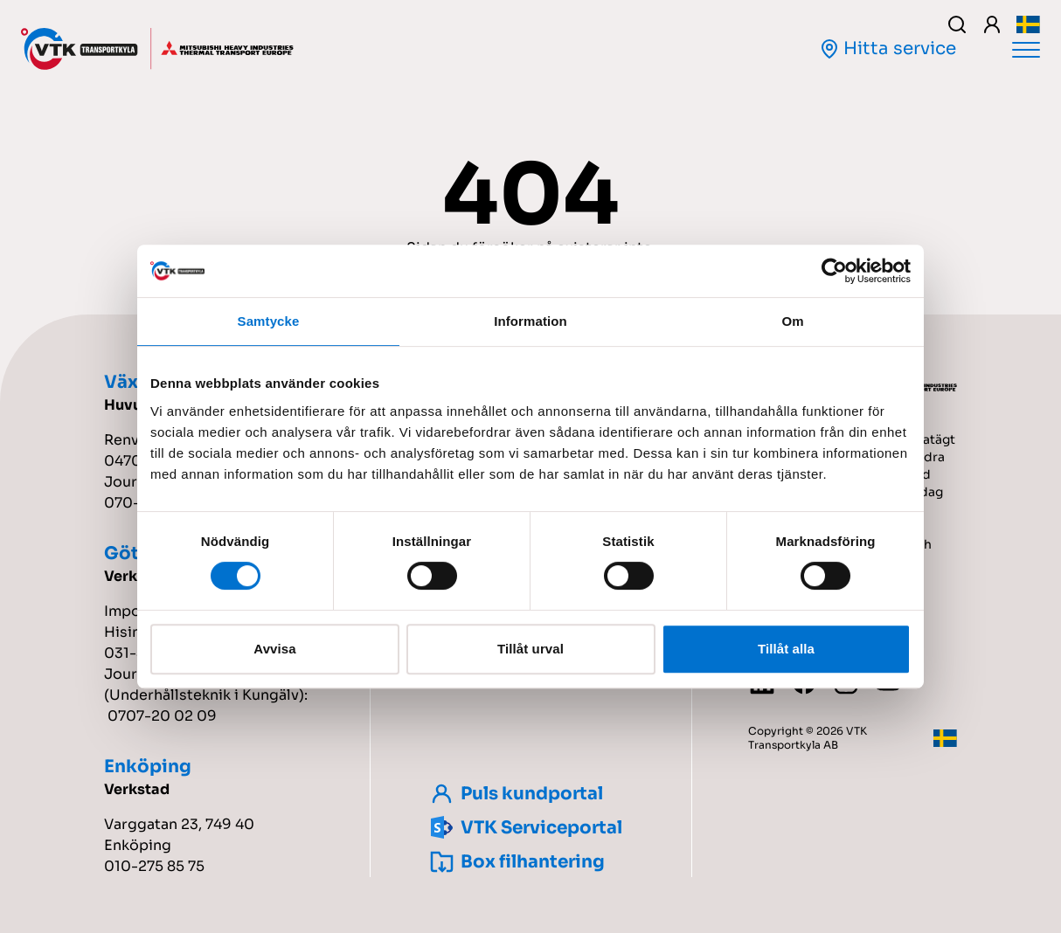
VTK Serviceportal (524, 827)
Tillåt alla (786, 648)
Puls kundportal (514, 793)
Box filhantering (515, 862)
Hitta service (887, 48)
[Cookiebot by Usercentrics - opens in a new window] (834, 271)
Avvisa (274, 648)
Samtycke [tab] (269, 321)
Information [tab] (530, 321)
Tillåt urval (530, 648)
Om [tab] (792, 321)
